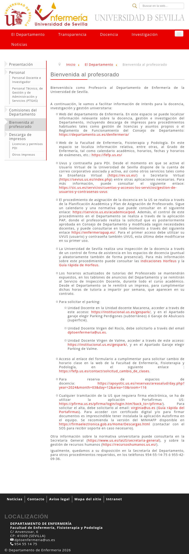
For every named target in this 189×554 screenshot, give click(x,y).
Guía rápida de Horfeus (78, 265)
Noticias (19, 44)
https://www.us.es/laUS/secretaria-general (123, 440)
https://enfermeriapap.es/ (93, 232)
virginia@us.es (143, 408)
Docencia (109, 34)
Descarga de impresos (20, 137)
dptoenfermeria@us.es (87, 332)
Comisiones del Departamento (23, 112)
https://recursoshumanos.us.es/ (129, 444)
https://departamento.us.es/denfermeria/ (94, 134)
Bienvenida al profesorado (21, 125)
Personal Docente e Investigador (26, 80)
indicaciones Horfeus (159, 261)
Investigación (145, 34)
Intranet (114, 499)
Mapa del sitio (87, 499)
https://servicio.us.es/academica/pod (104, 212)
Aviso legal (59, 499)
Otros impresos (23, 155)
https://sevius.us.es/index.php (85, 179)
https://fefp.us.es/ (107, 155)
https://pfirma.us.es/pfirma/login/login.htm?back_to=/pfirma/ (111, 404)
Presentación (21, 65)
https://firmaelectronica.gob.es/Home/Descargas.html (104, 424)
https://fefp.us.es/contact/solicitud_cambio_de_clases (104, 371)
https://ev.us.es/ (122, 175)
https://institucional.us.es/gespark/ (121, 312)
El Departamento (28, 34)
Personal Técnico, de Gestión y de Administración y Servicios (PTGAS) (27, 95)
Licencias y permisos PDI (27, 146)
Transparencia (72, 34)
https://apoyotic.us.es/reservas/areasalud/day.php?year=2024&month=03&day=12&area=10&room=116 (121, 385)
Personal (17, 73)
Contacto (35, 499)
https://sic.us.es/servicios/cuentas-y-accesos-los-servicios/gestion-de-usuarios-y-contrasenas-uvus (118, 189)
